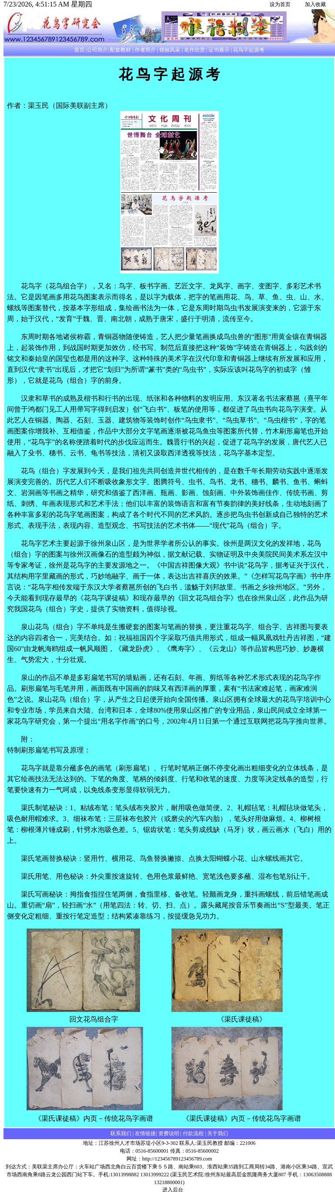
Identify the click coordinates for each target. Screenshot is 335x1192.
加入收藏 (315, 4)
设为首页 (280, 4)
